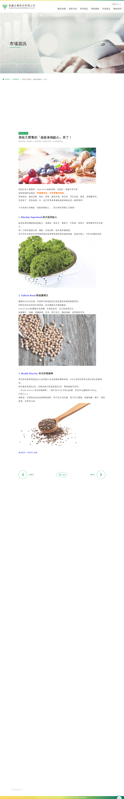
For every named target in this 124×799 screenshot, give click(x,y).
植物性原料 (47, 201)
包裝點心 (30, 201)
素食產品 (38, 201)
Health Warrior (29, 433)
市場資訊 (106, 9)
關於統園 (62, 9)
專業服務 (95, 9)
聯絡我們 (117, 9)
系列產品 (84, 9)
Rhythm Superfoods (32, 277)
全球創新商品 (58, 201)
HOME (6, 79)
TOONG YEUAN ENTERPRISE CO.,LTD (57, 797)
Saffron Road (28, 356)
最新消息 (73, 9)
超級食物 (22, 201)
